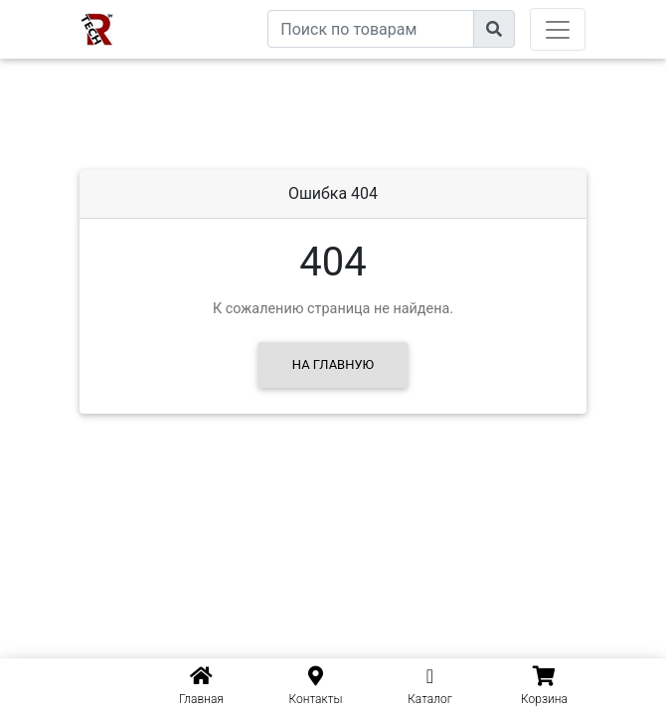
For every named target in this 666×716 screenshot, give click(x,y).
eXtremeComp (221, 7)
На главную (333, 364)
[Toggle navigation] (557, 29)
